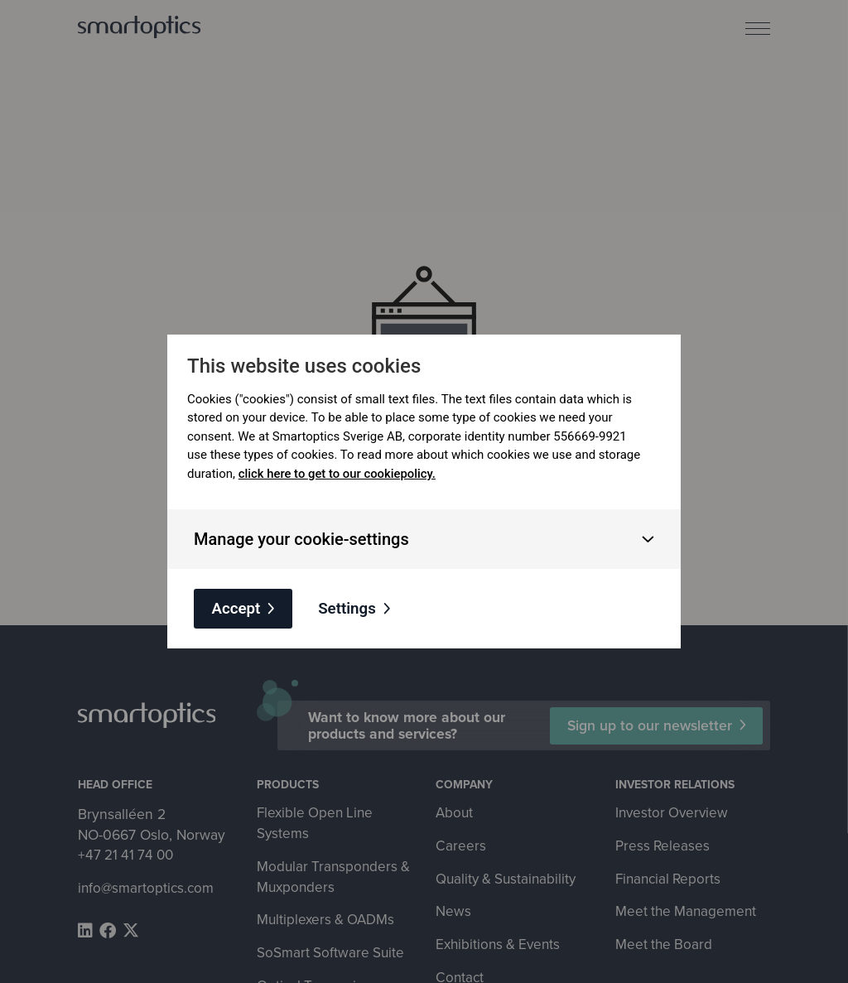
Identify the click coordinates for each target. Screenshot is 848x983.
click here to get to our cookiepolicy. (338, 472)
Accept (237, 608)
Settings (350, 608)
